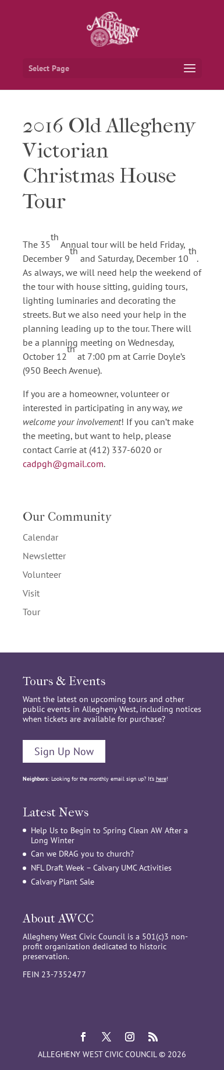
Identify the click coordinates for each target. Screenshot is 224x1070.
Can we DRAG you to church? (82, 853)
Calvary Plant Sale (62, 881)
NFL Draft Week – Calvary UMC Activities (101, 867)
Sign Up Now (64, 751)
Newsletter (44, 556)
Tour (31, 612)
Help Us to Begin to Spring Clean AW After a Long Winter (109, 835)
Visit (31, 593)
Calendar (40, 537)
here (161, 779)
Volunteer (42, 574)
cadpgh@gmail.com (63, 463)
